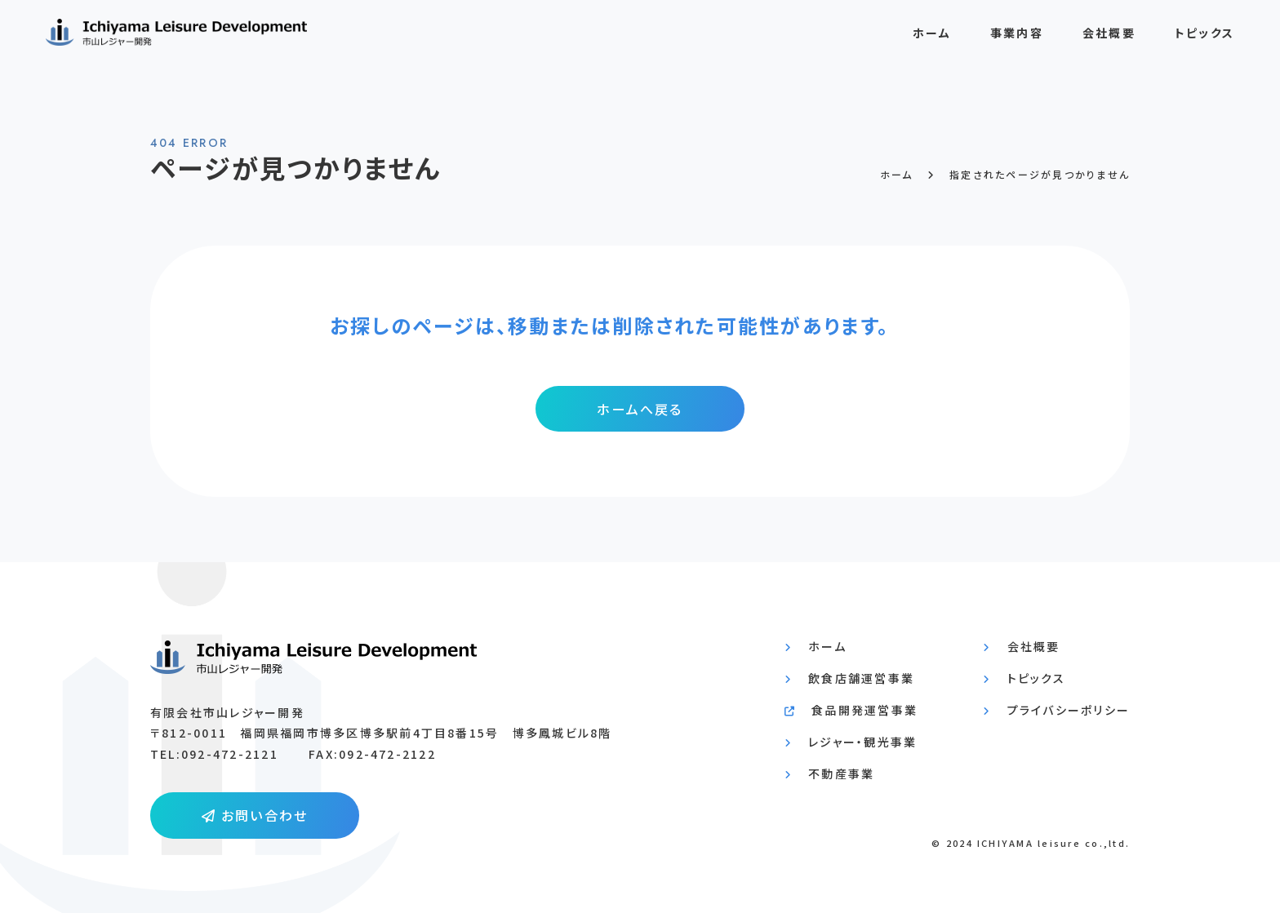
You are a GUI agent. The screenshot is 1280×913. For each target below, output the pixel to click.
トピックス (1204, 39)
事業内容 (1016, 39)
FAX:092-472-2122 (372, 754)
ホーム (932, 39)
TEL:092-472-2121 (214, 754)
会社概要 (1109, 39)
